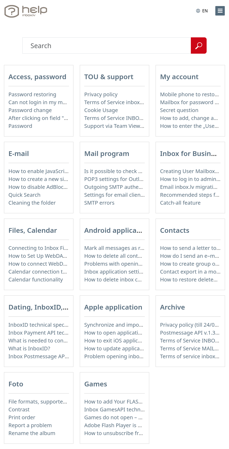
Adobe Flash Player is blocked (120, 425)
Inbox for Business (191, 153)
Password (20, 125)
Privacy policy (100, 94)
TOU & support (108, 76)
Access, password (37, 76)
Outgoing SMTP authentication (122, 186)
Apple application (113, 307)
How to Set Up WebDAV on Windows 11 (56, 255)
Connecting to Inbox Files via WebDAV (55, 247)
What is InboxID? (29, 348)
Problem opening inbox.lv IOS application (135, 356)
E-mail (18, 153)
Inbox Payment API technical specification (59, 332)
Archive (172, 307)
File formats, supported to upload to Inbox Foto (67, 401)
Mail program (106, 153)
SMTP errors (99, 202)
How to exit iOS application (117, 340)
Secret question (179, 110)
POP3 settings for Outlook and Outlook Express (142, 179)
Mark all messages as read (117, 247)
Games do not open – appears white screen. (138, 417)
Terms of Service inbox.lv (114, 102)
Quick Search (24, 194)
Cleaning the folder (32, 202)
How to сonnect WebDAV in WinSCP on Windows (67, 263)
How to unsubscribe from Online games (133, 433)
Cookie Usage (101, 110)
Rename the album (31, 433)
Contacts (174, 230)
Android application (117, 230)
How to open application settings (125, 332)
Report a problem (30, 425)
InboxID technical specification (46, 324)
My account (179, 76)
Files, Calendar (32, 230)
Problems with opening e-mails (122, 263)
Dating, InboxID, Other (46, 307)
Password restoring (32, 94)
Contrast (18, 409)
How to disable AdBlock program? (50, 186)
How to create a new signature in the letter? (62, 179)
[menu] (220, 11)
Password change (30, 110)
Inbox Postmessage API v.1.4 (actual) (53, 356)
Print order (21, 417)
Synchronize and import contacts (124, 324)
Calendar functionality (35, 279)
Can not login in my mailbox (42, 102)
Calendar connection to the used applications (64, 271)
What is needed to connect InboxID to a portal (65, 340)
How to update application (117, 348)
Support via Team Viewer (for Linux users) (135, 125)
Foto (15, 384)
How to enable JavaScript (38, 171)
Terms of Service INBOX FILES (120, 118)
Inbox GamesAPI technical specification (132, 409)
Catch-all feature (180, 202)
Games (95, 384)
